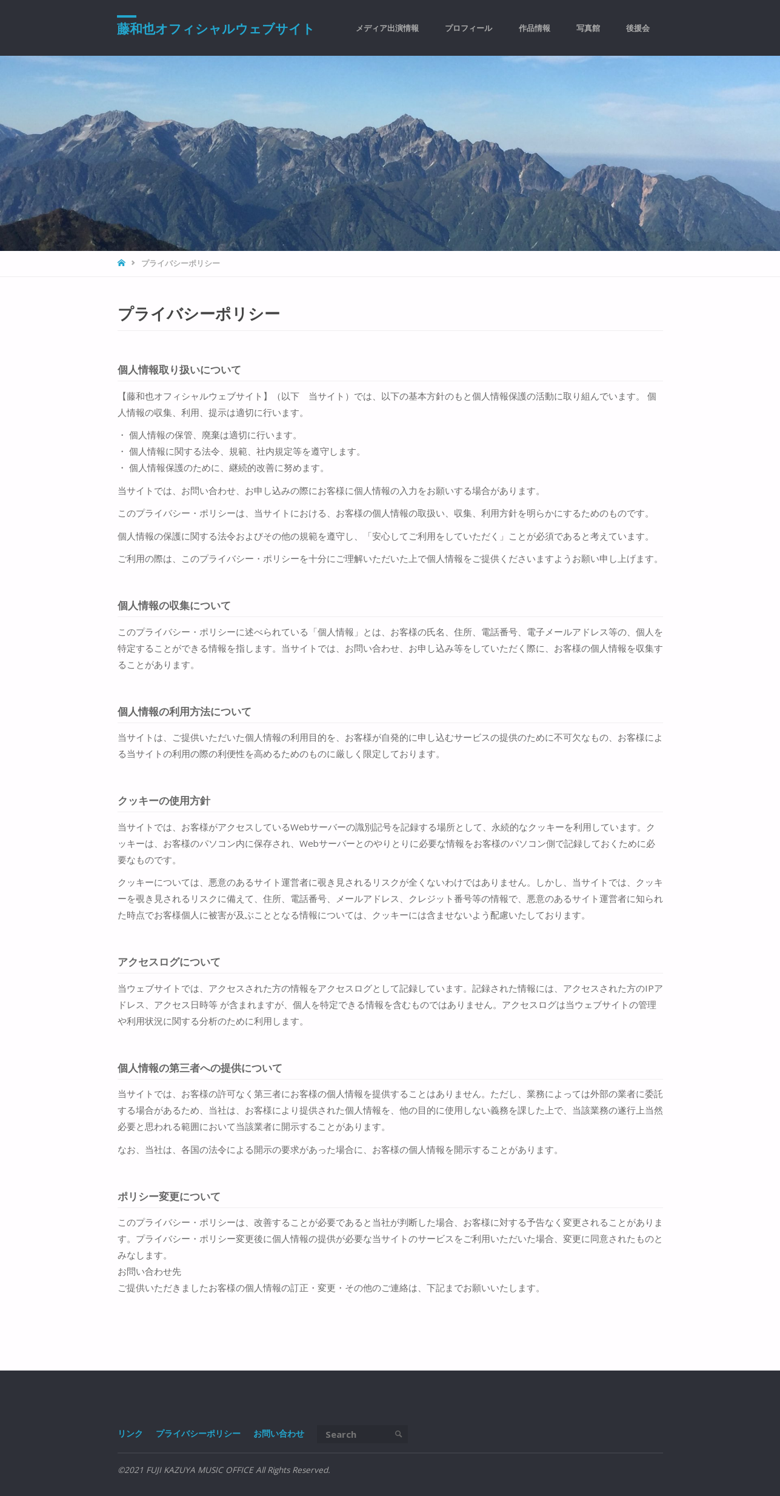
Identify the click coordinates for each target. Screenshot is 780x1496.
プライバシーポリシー (198, 1433)
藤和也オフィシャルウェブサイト (217, 28)
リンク (130, 1433)
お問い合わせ (278, 1433)
